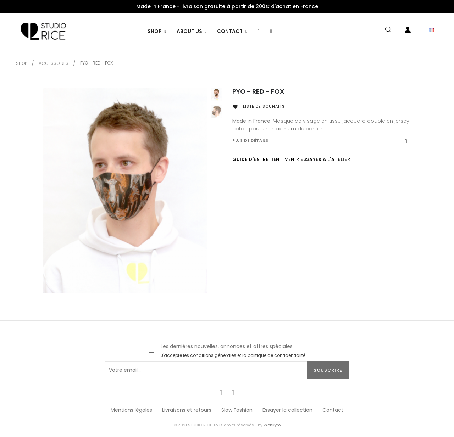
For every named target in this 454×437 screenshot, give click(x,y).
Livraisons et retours (186, 410)
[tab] (321, 144)
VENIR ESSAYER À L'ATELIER (317, 159)
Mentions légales (131, 410)
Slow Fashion (237, 410)
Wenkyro (272, 425)
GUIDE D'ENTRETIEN (255, 159)
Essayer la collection (287, 410)
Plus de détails (250, 140)
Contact (332, 410)
